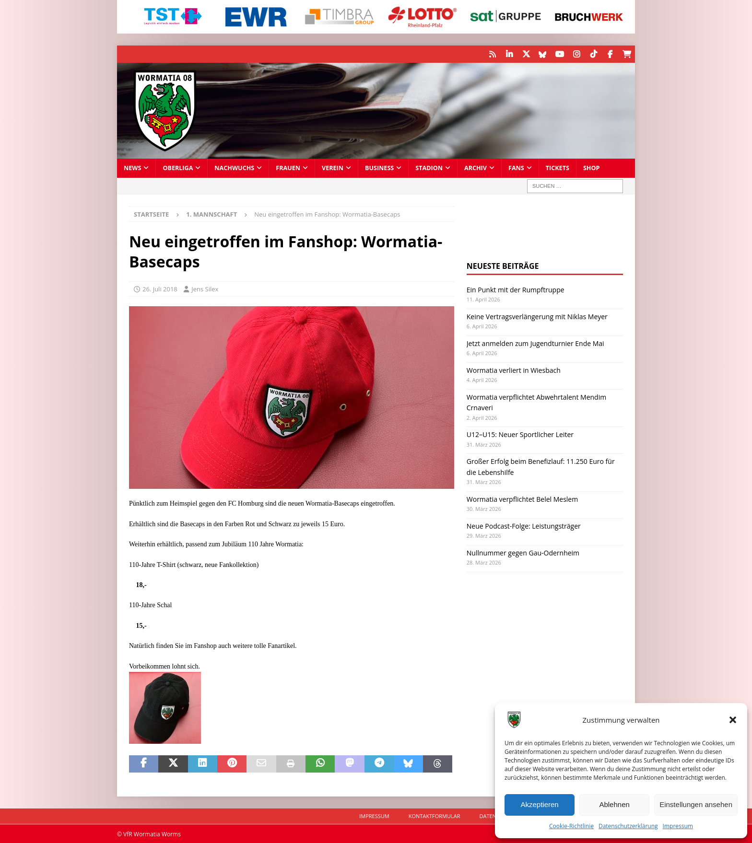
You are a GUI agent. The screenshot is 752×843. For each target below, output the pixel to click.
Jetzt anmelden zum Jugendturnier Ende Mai (535, 342)
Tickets (557, 167)
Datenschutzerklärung (628, 826)
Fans (516, 167)
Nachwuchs (234, 167)
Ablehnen (614, 804)
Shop (591, 167)
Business (379, 167)
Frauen (288, 167)
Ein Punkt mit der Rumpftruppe (515, 289)
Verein (332, 167)
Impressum (678, 826)
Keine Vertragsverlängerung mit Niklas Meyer (537, 316)
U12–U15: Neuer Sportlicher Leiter (520, 434)
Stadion (429, 167)
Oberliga (178, 167)
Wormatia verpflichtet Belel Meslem (522, 498)
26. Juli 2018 (159, 288)
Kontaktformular (434, 815)
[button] (733, 720)
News (132, 167)
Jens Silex (204, 288)
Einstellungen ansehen (695, 804)
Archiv (475, 167)
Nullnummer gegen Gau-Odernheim (523, 552)
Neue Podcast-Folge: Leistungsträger (524, 525)
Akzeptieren (539, 804)
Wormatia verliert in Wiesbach (514, 369)
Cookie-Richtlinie (571, 826)
